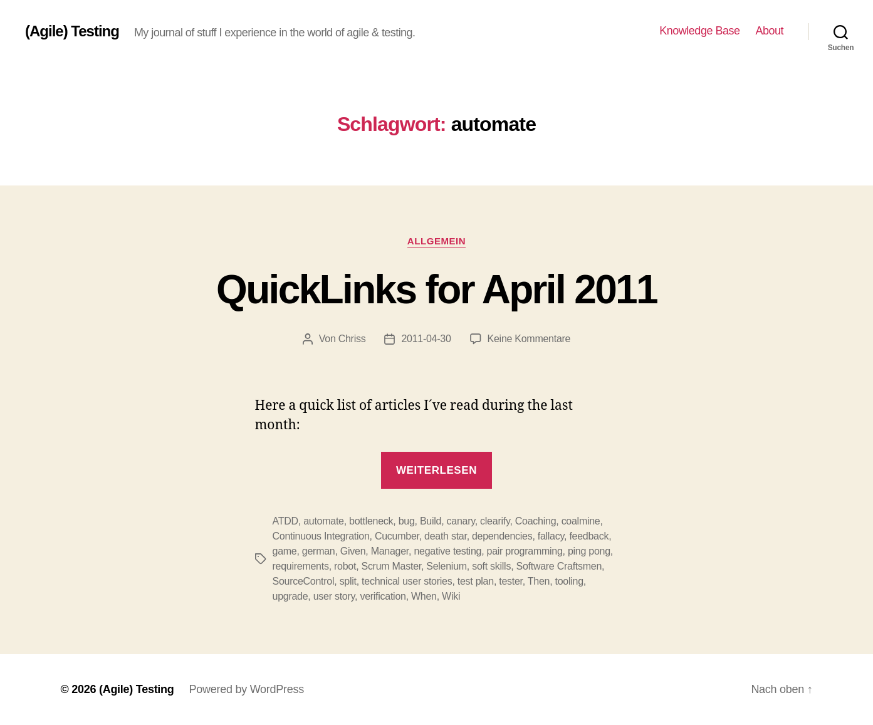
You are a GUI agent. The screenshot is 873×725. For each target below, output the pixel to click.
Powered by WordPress (246, 689)
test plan (475, 581)
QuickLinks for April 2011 (436, 289)
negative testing (447, 551)
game (285, 551)
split (348, 581)
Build (430, 521)
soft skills (491, 566)
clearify (495, 521)
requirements (301, 566)
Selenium (446, 566)
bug (407, 521)
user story (334, 596)
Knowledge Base (699, 30)
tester (511, 581)
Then (539, 581)
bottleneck (371, 521)
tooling (569, 581)
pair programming (525, 551)
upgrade (290, 596)
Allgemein (436, 241)
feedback (589, 536)
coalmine (581, 521)
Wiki (451, 596)
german (318, 551)
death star (445, 536)
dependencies (502, 536)
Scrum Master (391, 566)
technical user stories (407, 581)
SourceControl (304, 581)
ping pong (589, 551)
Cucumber (397, 536)
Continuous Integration (321, 536)
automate (323, 521)
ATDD (285, 521)
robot (345, 566)
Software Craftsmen (559, 566)
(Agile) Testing (72, 31)
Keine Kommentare (529, 338)
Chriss (352, 338)
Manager (390, 551)
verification (382, 596)
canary (461, 521)
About (769, 30)
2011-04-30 (426, 338)
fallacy (551, 536)
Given (352, 551)
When (424, 596)
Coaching (535, 521)
